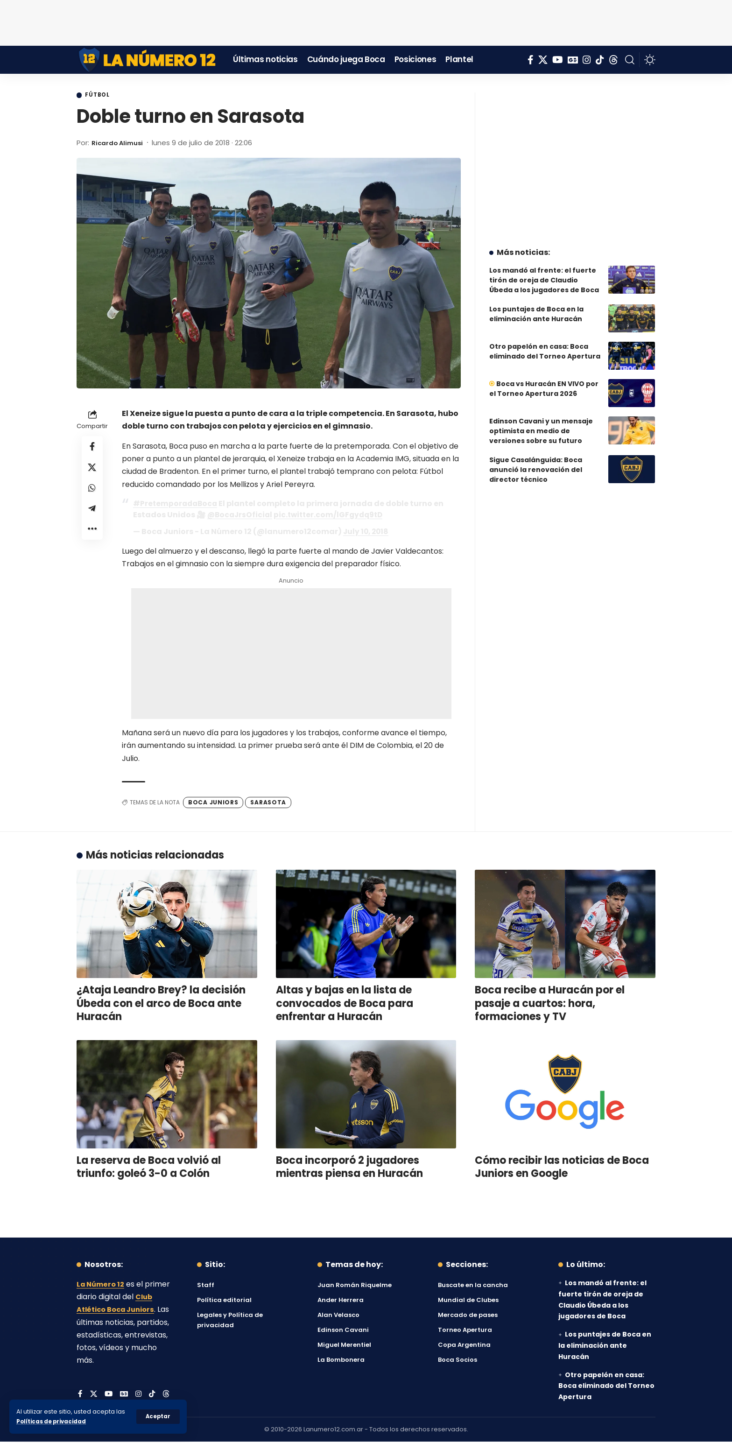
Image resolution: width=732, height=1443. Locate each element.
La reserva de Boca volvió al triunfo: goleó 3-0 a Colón (149, 1168)
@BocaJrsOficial (240, 515)
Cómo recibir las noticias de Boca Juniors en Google (562, 1168)
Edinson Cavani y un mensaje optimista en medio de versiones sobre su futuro (541, 423)
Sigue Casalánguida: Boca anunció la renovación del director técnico (535, 462)
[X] (543, 60)
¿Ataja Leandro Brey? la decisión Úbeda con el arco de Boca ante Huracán (161, 1004)
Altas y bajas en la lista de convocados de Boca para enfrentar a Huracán (344, 1004)
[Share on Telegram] (92, 516)
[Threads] (613, 60)
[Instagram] (586, 60)
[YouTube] (557, 60)
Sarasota (268, 803)
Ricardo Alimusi (120, 143)
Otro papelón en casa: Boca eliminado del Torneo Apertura (544, 344)
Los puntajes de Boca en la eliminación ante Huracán (536, 307)
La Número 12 (102, 1285)
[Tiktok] (599, 60)
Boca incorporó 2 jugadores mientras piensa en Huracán (349, 1168)
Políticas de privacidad (54, 1421)
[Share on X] (92, 471)
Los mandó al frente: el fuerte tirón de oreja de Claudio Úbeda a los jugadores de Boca (544, 273)
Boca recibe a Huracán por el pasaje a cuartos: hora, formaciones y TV (550, 1004)
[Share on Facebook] (92, 448)
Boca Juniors (213, 803)
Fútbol (100, 95)
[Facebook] (530, 60)
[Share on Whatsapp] (92, 493)
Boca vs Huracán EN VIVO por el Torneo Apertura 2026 (543, 381)
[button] (157, 1416)
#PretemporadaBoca (176, 504)
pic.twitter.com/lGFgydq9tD (332, 515)
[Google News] (572, 60)
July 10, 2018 (367, 532)
